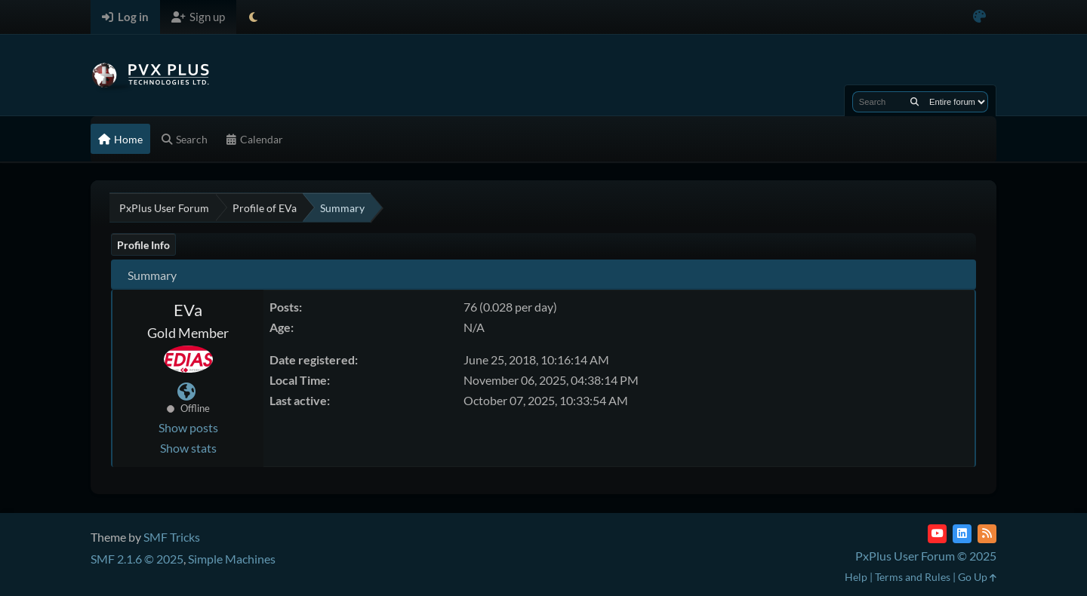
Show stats (188, 448)
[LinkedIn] (962, 533)
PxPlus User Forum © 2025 (925, 555)
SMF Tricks (171, 537)
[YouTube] (937, 533)
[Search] (914, 101)
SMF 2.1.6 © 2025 (137, 558)
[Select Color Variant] (979, 17)
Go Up (977, 576)
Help (856, 576)
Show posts (188, 427)
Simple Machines (232, 558)
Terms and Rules (912, 576)
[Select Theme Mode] (253, 17)
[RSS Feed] (987, 533)
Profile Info (143, 244)
